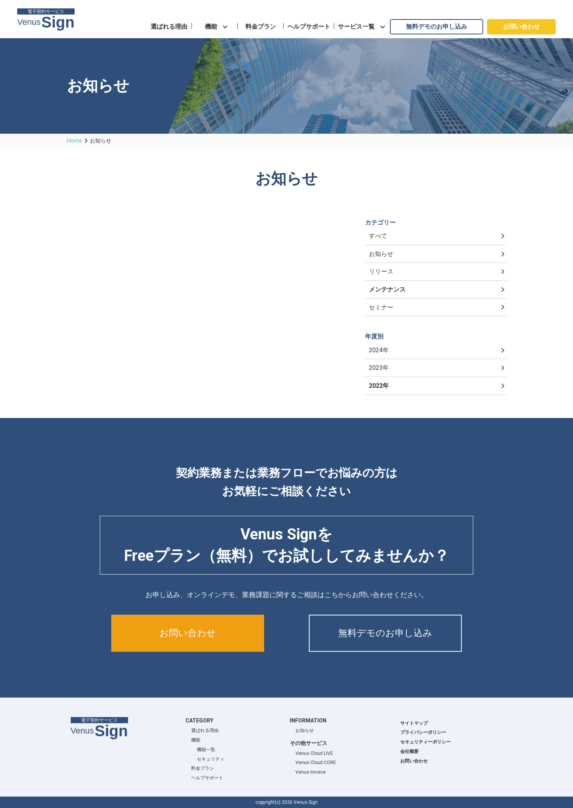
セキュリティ (210, 759)
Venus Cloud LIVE (314, 753)
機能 (211, 26)
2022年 (379, 385)
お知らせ (381, 253)
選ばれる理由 (169, 26)
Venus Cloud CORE (315, 762)
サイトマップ (414, 723)
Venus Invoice (310, 772)
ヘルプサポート (308, 26)
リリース (381, 271)
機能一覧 (206, 749)
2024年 (379, 350)
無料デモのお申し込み (436, 26)
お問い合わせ (521, 26)
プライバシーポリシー (423, 732)
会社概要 (409, 751)
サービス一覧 (356, 26)
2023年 (379, 367)
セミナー (381, 307)
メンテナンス (387, 289)
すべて (378, 236)
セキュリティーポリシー (425, 742)
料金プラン (260, 26)
